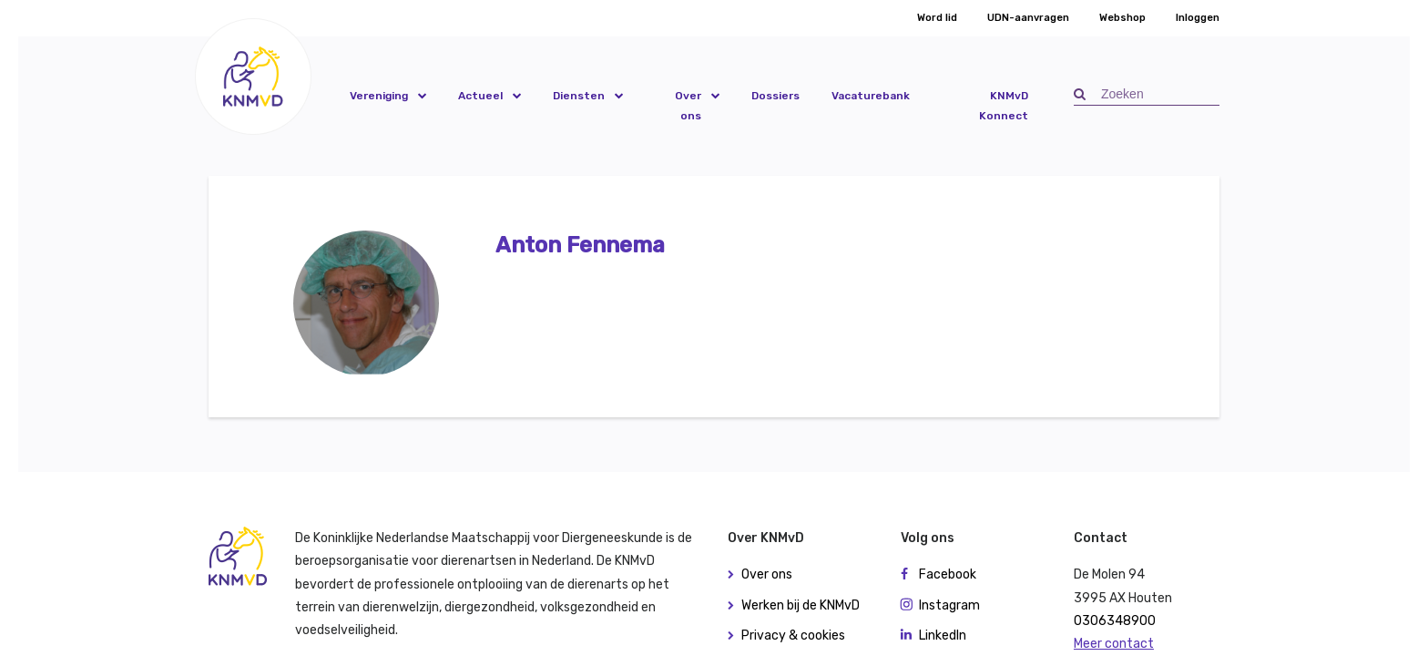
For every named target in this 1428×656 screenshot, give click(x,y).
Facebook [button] (947, 574)
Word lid (937, 18)
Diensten (579, 95)
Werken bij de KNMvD (800, 605)
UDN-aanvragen (1028, 18)
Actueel (480, 95)
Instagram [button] (949, 605)
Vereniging (379, 95)
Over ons (688, 105)
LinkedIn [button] (942, 635)
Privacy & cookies (793, 635)
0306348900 (1115, 621)
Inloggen (1197, 18)
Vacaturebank (870, 95)
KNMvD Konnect (1003, 105)
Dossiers (775, 95)
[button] (253, 76)
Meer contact (1114, 643)
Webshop (1122, 18)
